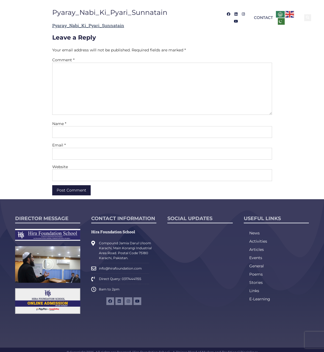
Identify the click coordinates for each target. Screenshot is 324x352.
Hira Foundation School (113, 231)
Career (207, 17)
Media (187, 17)
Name (59, 124)
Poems (256, 274)
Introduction (74, 17)
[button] (307, 17)
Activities (258, 241)
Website (60, 167)
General (256, 266)
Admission (129, 17)
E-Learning (259, 298)
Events (255, 257)
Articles (256, 249)
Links (254, 290)
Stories (256, 282)
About (103, 17)
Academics (161, 17)
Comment (63, 60)
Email (59, 145)
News (254, 233)
